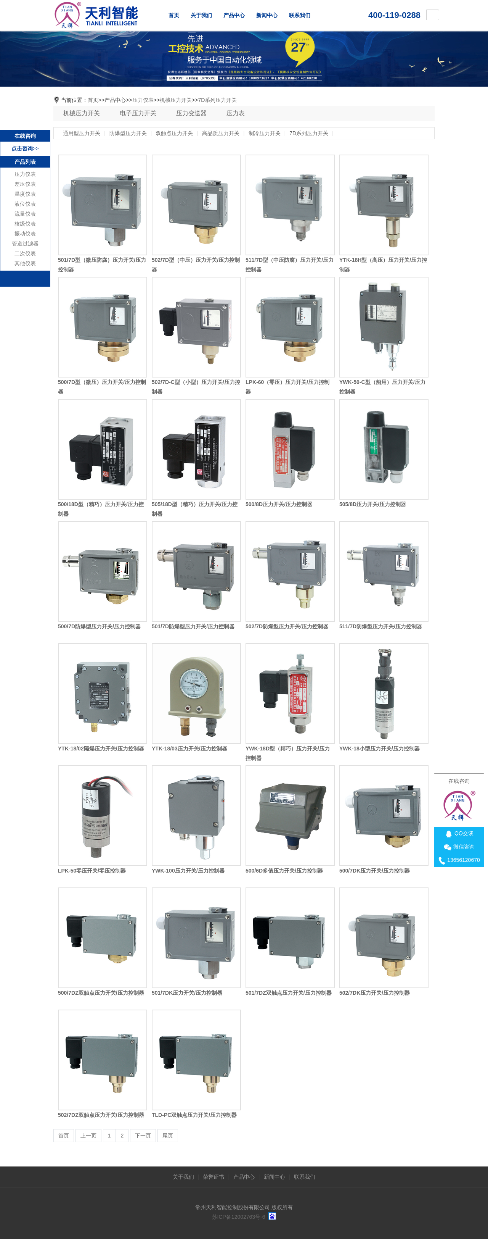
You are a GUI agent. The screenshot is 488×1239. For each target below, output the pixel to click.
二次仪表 (25, 254)
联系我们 (299, 15)
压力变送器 (191, 113)
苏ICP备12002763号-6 (238, 1217)
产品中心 (234, 15)
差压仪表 (25, 184)
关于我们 (201, 15)
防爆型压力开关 (128, 133)
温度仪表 (25, 194)
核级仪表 (25, 224)
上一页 (88, 1136)
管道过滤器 (25, 244)
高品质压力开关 (220, 133)
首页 (174, 15)
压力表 (235, 113)
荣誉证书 (213, 1177)
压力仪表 (25, 174)
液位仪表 (25, 204)
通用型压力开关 (81, 133)
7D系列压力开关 (217, 100)
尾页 (167, 1136)
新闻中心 (267, 15)
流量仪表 (25, 214)
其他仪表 (25, 263)
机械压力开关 (176, 100)
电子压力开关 (138, 113)
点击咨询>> (25, 149)
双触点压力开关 (174, 133)
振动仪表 (25, 234)
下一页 (143, 1136)
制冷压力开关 (265, 133)
